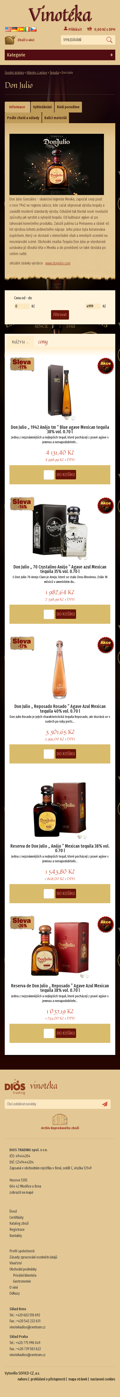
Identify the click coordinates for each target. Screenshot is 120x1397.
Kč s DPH (104, 29)
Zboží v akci (19, 40)
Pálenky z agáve (37, 73)
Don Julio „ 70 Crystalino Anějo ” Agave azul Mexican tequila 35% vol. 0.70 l (59, 569)
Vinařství (15, 1263)
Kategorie (60, 55)
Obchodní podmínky (23, 1269)
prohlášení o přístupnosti (48, 1379)
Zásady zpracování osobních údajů (33, 1257)
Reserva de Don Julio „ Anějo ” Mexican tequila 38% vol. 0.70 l (59, 848)
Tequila (54, 73)
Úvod (13, 1211)
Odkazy (14, 1293)
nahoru (22, 1379)
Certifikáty (16, 1217)
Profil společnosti (21, 1251)
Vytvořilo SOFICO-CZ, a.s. (22, 1373)
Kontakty (15, 1235)
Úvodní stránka (14, 73)
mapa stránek (78, 1379)
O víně (13, 1287)
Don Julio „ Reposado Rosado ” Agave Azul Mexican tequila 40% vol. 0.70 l (60, 708)
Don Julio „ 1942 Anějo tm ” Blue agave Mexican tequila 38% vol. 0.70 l (60, 429)
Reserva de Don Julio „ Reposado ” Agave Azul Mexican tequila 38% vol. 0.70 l (60, 988)
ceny (43, 341)
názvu (20, 341)
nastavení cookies (102, 1379)
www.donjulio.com (57, 263)
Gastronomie (22, 1281)
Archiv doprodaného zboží (60, 1122)
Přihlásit (75, 29)
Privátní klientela (24, 1275)
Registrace (17, 1229)
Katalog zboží (19, 1223)
